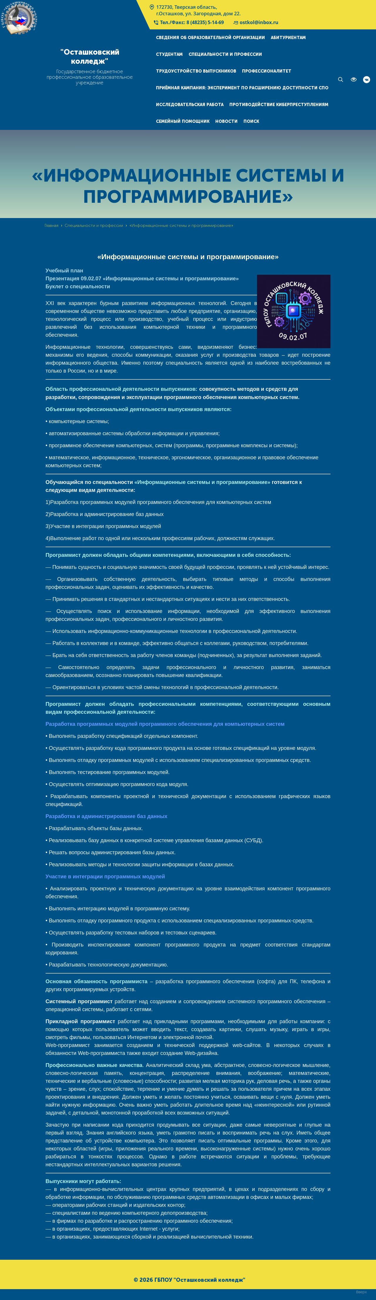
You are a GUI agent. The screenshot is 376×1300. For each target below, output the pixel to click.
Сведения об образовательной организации (210, 37)
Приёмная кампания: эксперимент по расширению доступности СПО (242, 88)
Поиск (251, 121)
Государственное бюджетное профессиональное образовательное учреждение (90, 77)
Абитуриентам (288, 37)
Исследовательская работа (190, 104)
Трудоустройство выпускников (196, 71)
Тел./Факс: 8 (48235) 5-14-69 (188, 22)
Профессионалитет (266, 71)
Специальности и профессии (225, 54)
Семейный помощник (182, 121)
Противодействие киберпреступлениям (278, 104)
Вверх (361, 1291)
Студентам (169, 54)
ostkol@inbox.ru (255, 22)
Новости (226, 121)
